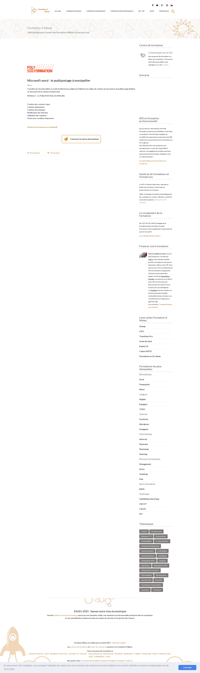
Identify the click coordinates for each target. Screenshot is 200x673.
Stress (142, 469)
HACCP (142, 504)
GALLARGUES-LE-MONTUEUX (101, 654)
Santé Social (146, 580)
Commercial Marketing (150, 546)
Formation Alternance (95, 11)
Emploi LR (143, 346)
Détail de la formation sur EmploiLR (42, 127)
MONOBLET (129, 654)
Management (145, 464)
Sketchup (143, 454)
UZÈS (108, 656)
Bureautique (33, 153)
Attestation (53, 153)
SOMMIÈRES (99, 656)
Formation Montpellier (90, 661)
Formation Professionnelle (121, 11)
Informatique (146, 575)
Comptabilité (146, 541)
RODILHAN (147, 654)
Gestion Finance (147, 556)
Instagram (143, 429)
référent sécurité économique (66, 615)
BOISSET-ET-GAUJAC (78, 654)
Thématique (164, 11)
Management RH (160, 565)
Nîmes (29, 85)
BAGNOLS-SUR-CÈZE (59, 654)
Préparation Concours (150, 570)
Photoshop (144, 449)
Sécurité (158, 580)
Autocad (143, 439)
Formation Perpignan (108, 661)
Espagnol (143, 404)
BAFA (142, 489)
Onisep (142, 326)
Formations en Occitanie (150, 356)
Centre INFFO (145, 351)
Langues (162, 561)
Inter (152, 11)
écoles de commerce (98, 647)
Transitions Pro (146, 336)
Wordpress (144, 424)
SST (141, 514)
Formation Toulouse (125, 661)
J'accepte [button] (187, 667)
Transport (157, 590)
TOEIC (142, 409)
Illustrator (143, 444)
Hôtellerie (162, 556)
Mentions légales (119, 643)
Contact (165, 65)
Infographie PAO (148, 561)
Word (141, 389)
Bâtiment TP (146, 536)
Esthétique (162, 551)
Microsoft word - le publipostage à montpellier (58, 80)
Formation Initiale (73, 11)
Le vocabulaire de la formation (149, 236)
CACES (142, 509)
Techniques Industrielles (151, 585)
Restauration (161, 575)
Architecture (156, 531)
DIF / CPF (142, 11)
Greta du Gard (145, 341)
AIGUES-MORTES (36, 654)
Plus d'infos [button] (9, 669)
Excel (141, 379)
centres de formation (79, 647)
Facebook (143, 419)
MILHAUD (119, 654)
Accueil (58, 11)
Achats (144, 531)
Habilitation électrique (149, 499)
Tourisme (145, 590)
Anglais (142, 399)
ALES (47, 654)
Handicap (143, 474)
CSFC (141, 331)
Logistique (145, 565)
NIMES (138, 654)
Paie (141, 479)
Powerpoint (144, 384)
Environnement (147, 551)
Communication (162, 541)
